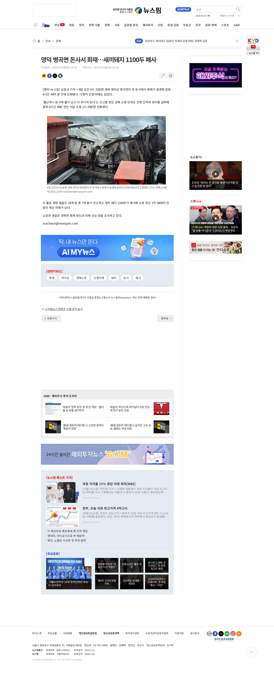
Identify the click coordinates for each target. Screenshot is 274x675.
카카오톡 (44, 76)
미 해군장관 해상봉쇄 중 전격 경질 (68, 531)
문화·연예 (211, 25)
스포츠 (225, 25)
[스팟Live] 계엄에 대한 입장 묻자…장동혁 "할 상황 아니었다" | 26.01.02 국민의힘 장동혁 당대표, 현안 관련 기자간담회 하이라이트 (216, 228)
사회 (117, 25)
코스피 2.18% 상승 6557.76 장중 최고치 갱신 (157, 565)
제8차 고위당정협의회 (107, 582)
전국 (198, 25)
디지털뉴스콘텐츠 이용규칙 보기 (64, 309)
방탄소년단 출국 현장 (132, 565)
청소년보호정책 (111, 633)
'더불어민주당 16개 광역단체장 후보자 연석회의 (68, 583)
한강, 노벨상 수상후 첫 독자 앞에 (67, 540)
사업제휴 (67, 633)
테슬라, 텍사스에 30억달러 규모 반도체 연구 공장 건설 (130, 408)
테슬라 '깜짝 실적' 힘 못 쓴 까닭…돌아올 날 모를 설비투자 (83, 408)
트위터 (55, 76)
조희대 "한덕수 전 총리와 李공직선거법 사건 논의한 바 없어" (215, 184)
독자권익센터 (132, 633)
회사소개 (36, 633)
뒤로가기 (52, 318)
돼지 (113, 278)
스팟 (195, 201)
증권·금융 (173, 25)
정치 (81, 25)
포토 (71, 25)
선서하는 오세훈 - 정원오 (132, 582)
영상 (59, 25)
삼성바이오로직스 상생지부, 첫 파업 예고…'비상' (157, 582)
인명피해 (99, 278)
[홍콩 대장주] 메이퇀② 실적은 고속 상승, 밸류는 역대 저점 (130, 427)
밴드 (60, 76)
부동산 (187, 25)
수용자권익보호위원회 (157, 633)
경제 (107, 25)
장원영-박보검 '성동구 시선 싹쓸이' (107, 565)
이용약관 (179, 633)
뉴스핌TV (196, 157)
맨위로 (164, 318)
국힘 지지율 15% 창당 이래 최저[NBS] (109, 484)
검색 (238, 9)
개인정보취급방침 (88, 633)
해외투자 (148, 25)
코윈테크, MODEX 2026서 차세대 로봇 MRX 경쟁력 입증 (176, 41)
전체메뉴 (35, 25)
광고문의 (194, 633)
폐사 (138, 278)
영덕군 (65, 278)
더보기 (237, 41)
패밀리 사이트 (227, 15)
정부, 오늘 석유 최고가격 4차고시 (105, 508)
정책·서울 (94, 25)
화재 (51, 278)
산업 (160, 25)
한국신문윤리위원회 (224, 640)
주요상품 (52, 633)
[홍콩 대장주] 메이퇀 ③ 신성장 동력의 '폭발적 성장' (83, 427)
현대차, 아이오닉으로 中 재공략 (66, 536)
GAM (237, 25)
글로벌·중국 (131, 25)
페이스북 (49, 76)
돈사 (126, 278)
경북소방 (81, 278)
